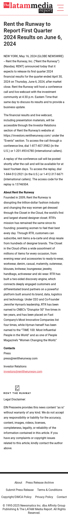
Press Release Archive (40, 482)
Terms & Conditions (49, 490)
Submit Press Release (20, 490)
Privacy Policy (44, 497)
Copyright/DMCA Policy (16, 497)
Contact (62, 497)
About (18, 482)
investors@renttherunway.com (23, 371)
